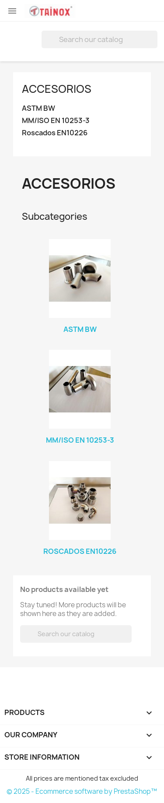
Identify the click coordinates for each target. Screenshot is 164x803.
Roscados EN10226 (54, 132)
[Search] (99, 39)
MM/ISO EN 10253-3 (56, 120)
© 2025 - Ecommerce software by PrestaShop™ (82, 791)
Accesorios (56, 88)
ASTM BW (38, 108)
